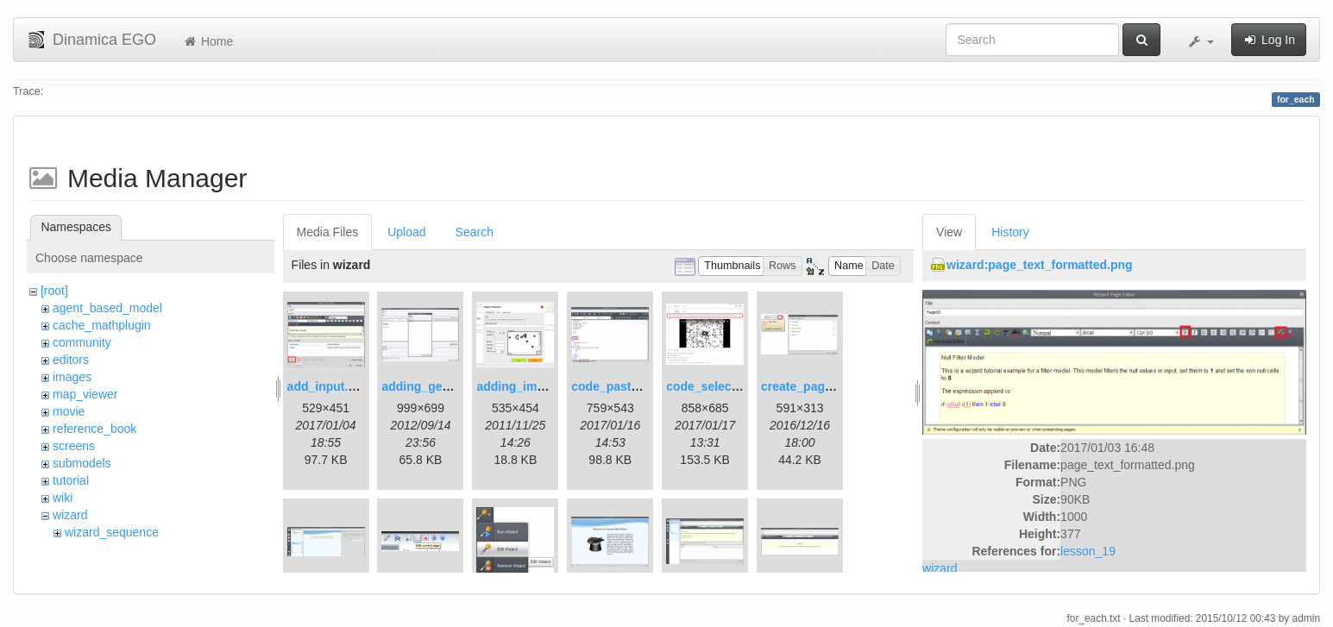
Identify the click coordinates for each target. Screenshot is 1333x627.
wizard (70, 515)
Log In (1268, 40)
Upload (406, 232)
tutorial (71, 480)
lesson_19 (1088, 551)
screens (74, 446)
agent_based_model (107, 308)
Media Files (328, 232)
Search (475, 232)
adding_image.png (529, 386)
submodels (82, 463)
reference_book (94, 429)
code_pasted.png (620, 386)
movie (69, 411)
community (82, 342)
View (949, 232)
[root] (54, 291)
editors (71, 360)
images (72, 377)
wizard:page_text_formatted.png (1039, 265)
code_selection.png (722, 386)
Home (207, 41)
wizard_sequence (112, 532)
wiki (62, 498)
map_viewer (85, 394)
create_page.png (809, 386)
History (1010, 232)
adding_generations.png (451, 386)
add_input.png (328, 386)
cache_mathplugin (102, 325)
